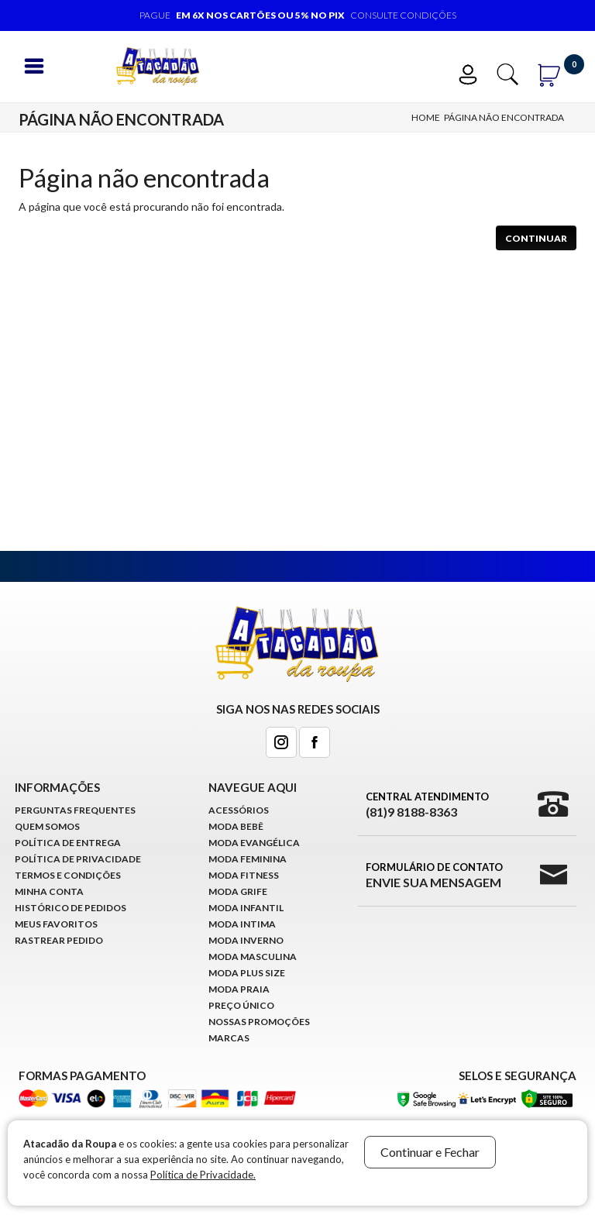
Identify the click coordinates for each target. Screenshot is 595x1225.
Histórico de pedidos (70, 908)
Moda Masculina (252, 956)
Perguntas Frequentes (75, 810)
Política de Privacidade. (203, 1174)
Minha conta (49, 891)
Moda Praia (239, 989)
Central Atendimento (427, 805)
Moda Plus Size (246, 973)
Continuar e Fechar (430, 1151)
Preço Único (241, 1005)
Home (425, 117)
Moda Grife (237, 891)
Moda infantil (246, 908)
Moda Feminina (247, 859)
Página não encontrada (504, 117)
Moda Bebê (235, 826)
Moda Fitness (243, 875)
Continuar (536, 238)
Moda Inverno (246, 940)
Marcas (228, 1038)
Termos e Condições (68, 875)
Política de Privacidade (78, 859)
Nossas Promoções (259, 1021)
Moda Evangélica (254, 842)
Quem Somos (47, 826)
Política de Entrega (68, 842)
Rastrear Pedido (59, 940)
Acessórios (238, 810)
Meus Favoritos (56, 924)
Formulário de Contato (434, 875)
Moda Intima (242, 924)
